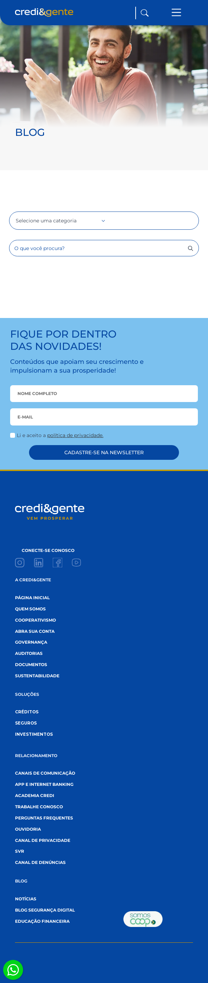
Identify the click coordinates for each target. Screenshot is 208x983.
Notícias (25, 899)
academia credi (34, 795)
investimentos (34, 734)
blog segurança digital (45, 910)
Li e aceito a (60, 435)
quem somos (30, 609)
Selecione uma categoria (46, 220)
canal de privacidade (42, 840)
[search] (190, 248)
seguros (26, 723)
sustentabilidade (37, 675)
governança (31, 642)
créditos (26, 711)
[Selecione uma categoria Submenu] (94, 220)
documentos (31, 664)
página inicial (32, 597)
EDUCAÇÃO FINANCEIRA (42, 921)
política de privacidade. (75, 435)
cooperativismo (35, 620)
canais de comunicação (45, 773)
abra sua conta (35, 631)
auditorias (29, 653)
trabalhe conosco (39, 806)
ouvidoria (28, 829)
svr (19, 851)
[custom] (19, 562)
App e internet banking (44, 784)
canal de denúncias (40, 862)
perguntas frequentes (44, 818)
